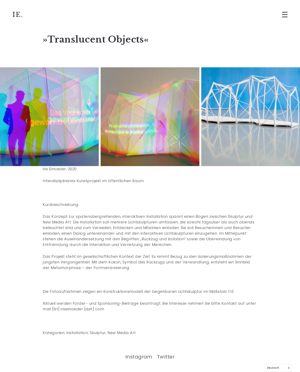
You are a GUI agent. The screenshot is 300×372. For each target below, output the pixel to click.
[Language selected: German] (278, 368)
